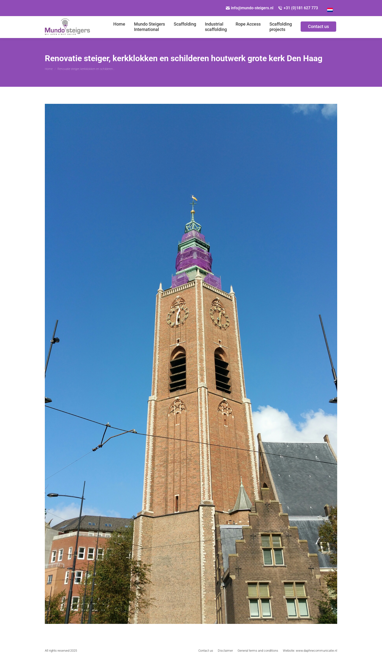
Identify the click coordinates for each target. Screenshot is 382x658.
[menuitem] (330, 8)
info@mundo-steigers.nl (250, 8)
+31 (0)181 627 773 (298, 8)
